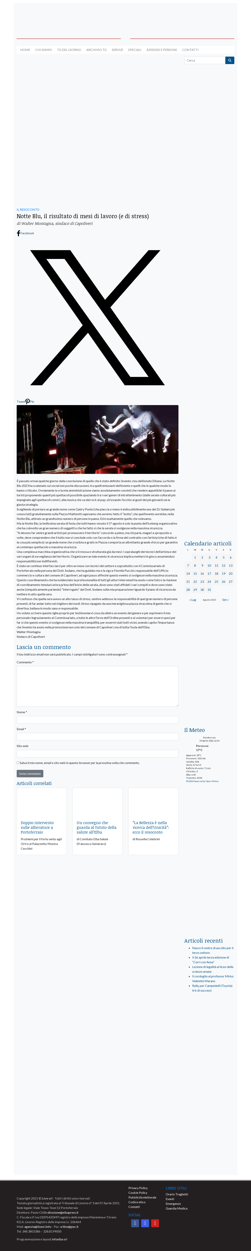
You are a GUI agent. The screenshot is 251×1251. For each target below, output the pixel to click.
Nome (22, 712)
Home (25, 49)
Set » (225, 599)
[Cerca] (205, 60)
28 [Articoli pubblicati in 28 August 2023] (188, 589)
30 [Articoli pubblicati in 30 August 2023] (202, 589)
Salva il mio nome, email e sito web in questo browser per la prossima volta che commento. (80, 763)
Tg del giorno (69, 49)
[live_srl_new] (209, 1016)
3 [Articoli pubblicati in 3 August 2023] (209, 557)
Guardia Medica (176, 1208)
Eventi (170, 1199)
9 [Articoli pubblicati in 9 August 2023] (202, 565)
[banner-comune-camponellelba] (209, 1149)
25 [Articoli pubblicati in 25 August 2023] (216, 581)
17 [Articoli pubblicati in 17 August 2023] (209, 573)
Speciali (134, 49)
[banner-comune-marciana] (209, 1114)
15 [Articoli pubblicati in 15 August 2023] (195, 573)
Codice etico (137, 1202)
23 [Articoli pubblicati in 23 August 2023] (202, 581)
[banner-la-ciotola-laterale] (209, 380)
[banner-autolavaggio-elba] (95, 96)
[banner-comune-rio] (209, 1079)
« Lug (192, 599)
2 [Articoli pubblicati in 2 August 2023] (202, 557)
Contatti (190, 49)
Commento (25, 662)
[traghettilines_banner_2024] (209, 160)
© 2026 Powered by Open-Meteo (202, 781)
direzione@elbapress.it (62, 1212)
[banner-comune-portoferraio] (209, 1097)
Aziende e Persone (161, 49)
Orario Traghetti (177, 1194)
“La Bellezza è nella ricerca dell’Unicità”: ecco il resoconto (151, 827)
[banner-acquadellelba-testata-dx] (209, 16)
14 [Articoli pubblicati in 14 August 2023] (188, 573)
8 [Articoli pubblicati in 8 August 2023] (195, 565)
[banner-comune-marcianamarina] (209, 1062)
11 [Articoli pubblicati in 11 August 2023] (216, 565)
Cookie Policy (137, 1192)
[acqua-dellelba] (209, 518)
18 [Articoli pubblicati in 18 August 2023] (216, 573)
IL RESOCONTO (28, 209)
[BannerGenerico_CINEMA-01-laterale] (209, 290)
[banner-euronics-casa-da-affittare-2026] (209, 644)
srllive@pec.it (69, 1226)
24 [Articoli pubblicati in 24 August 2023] (209, 581)
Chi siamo (43, 49)
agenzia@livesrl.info (37, 1226)
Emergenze (173, 1203)
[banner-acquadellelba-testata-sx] (42, 16)
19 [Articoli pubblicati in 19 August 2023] (223, 573)
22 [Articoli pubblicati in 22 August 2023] (195, 581)
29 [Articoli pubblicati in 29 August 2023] (195, 589)
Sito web (22, 746)
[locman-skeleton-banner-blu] (209, 471)
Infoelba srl (59, 1239)
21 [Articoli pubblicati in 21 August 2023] (188, 581)
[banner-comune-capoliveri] (209, 1131)
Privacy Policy (138, 1188)
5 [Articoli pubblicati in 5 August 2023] (224, 557)
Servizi (117, 49)
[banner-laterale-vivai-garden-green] (209, 855)
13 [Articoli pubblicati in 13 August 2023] (230, 565)
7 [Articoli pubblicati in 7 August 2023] (188, 565)
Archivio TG (96, 49)
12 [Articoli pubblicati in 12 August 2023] (223, 565)
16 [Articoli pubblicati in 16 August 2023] (202, 573)
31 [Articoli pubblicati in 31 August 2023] (209, 589)
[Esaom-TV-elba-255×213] (209, 704)
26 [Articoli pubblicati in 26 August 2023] (223, 581)
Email (21, 729)
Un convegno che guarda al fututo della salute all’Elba (96, 827)
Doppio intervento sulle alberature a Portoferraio (37, 827)
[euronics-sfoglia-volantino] (209, 244)
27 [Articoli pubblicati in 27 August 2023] (230, 581)
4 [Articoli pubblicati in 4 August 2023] (216, 557)
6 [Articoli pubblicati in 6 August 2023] (231, 557)
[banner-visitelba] (209, 1045)
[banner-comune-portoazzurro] (209, 1166)
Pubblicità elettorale (142, 1197)
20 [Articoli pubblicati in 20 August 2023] (230, 573)
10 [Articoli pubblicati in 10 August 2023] (209, 565)
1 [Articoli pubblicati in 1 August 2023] (195, 557)
